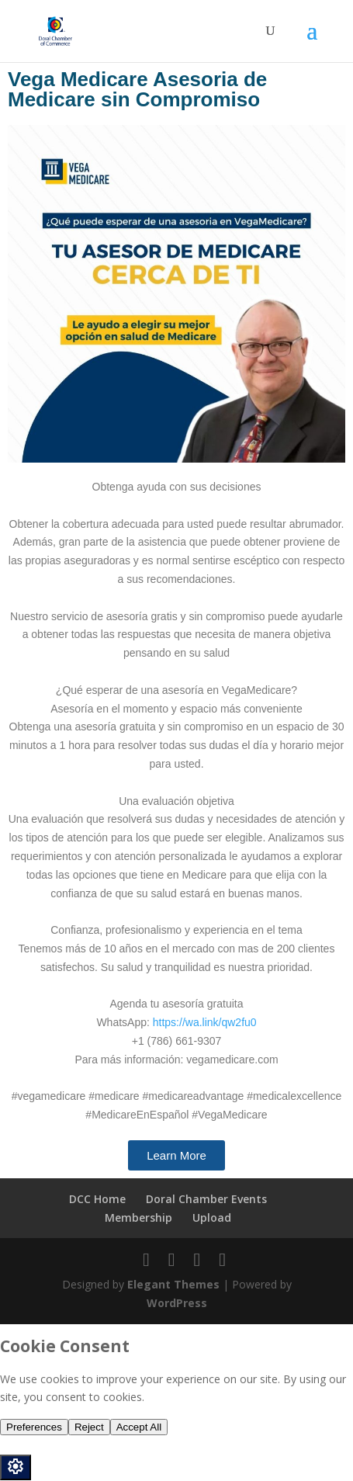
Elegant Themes (173, 1284)
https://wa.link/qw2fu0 (205, 1022)
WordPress (177, 1302)
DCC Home (97, 1198)
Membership (138, 1217)
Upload (211, 1217)
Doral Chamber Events (206, 1198)
